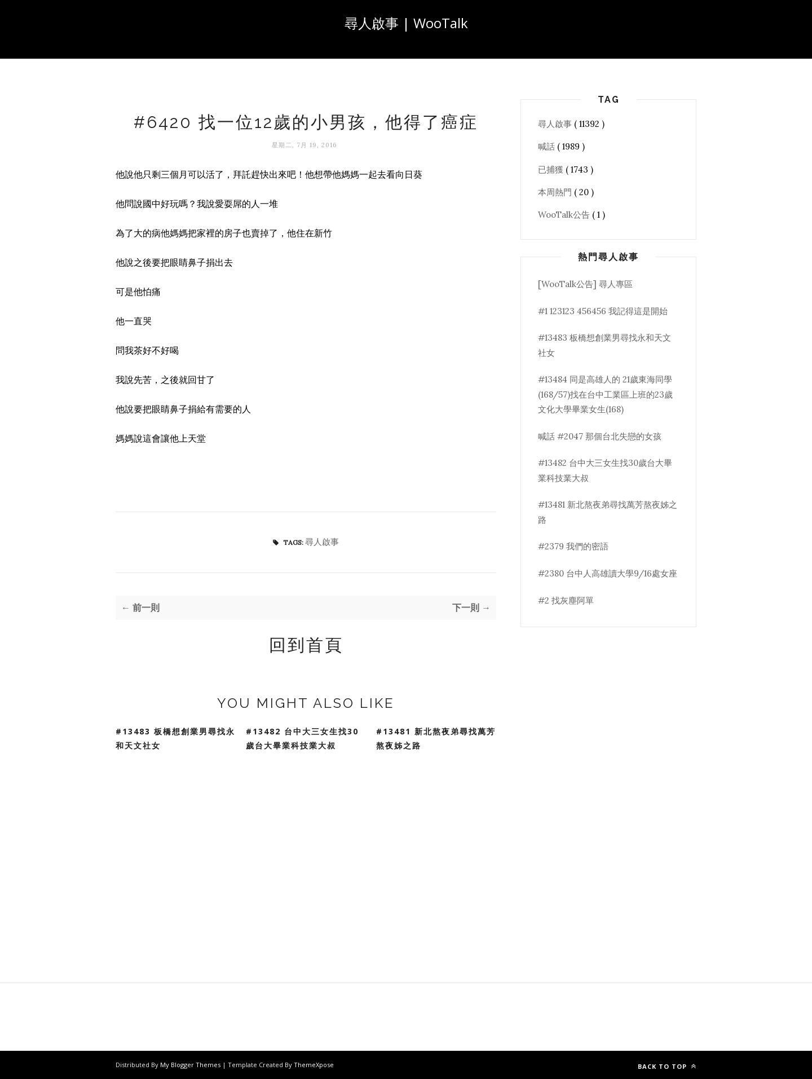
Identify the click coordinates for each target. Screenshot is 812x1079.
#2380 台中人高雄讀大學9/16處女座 (607, 573)
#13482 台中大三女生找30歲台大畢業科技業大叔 (302, 738)
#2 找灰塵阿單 (566, 600)
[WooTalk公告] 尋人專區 (585, 284)
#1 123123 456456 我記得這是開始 (603, 311)
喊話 (547, 146)
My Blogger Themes (191, 1064)
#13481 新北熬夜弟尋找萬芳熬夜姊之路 (436, 738)
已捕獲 (552, 169)
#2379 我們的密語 (573, 546)
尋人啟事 (322, 541)
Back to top (667, 1066)
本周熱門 (556, 192)
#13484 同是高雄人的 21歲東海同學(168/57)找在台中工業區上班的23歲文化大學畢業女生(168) (605, 394)
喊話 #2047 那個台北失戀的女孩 (599, 436)
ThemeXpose (314, 1064)
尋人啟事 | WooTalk (406, 23)
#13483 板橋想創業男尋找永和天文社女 (175, 738)
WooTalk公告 (565, 214)
